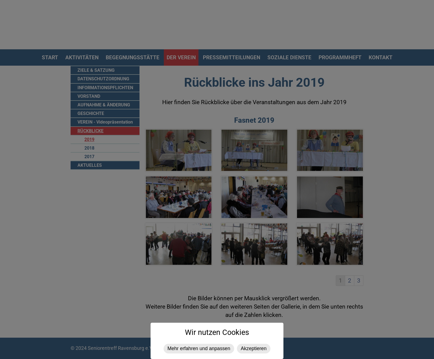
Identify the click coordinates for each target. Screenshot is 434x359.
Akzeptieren (254, 348)
